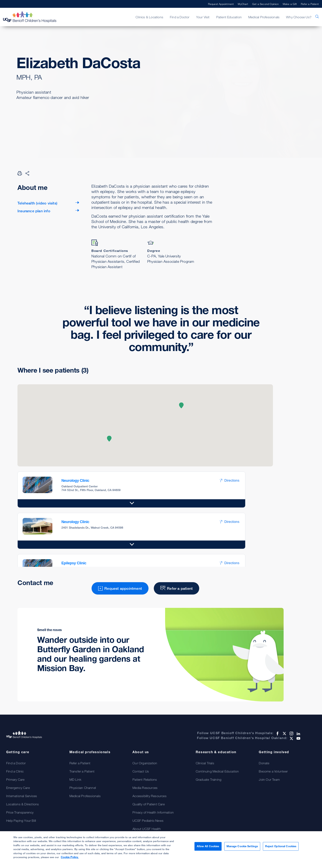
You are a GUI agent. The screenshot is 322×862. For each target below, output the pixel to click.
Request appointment (45, 118)
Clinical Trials (205, 763)
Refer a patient (101, 118)
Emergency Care (18, 788)
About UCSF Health (146, 829)
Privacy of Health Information (153, 812)
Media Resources (145, 788)
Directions (229, 480)
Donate (264, 763)
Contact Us (140, 771)
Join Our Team (269, 779)
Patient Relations (144, 779)
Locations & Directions (22, 804)
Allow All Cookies (208, 846)
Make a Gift (290, 4)
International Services (21, 796)
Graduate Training (208, 779)
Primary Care (15, 779)
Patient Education (229, 17)
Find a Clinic (15, 771)
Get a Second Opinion (265, 4)
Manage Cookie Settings (242, 846)
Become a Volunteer (273, 771)
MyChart (243, 4)
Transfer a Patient (82, 771)
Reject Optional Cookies (280, 846)
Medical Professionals (263, 17)
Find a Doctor (180, 17)
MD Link (75, 779)
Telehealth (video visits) (37, 203)
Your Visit (203, 17)
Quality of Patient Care (148, 804)
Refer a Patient (310, 4)
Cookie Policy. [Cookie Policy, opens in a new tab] (70, 857)
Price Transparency (20, 812)
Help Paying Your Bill (21, 820)
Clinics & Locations (149, 17)
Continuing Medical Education (217, 771)
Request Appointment (221, 4)
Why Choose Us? (299, 17)
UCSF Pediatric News (147, 820)
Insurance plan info (33, 211)
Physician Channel (82, 788)
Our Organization (144, 763)
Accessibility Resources (149, 796)
